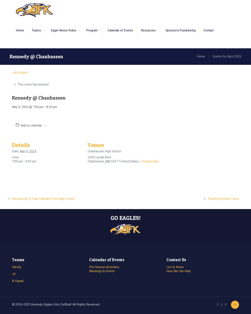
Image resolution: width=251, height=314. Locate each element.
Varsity (16, 267)
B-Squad (18, 281)
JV (14, 274)
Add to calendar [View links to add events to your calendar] (31, 125)
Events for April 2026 (227, 56)
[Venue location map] (183, 162)
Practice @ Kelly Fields (223, 199)
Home (201, 56)
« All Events (20, 72)
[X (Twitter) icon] (221, 304)
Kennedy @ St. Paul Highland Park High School (43, 199)
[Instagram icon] (225, 304)
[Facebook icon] (217, 304)
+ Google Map (149, 161)
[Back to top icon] (235, 305)
